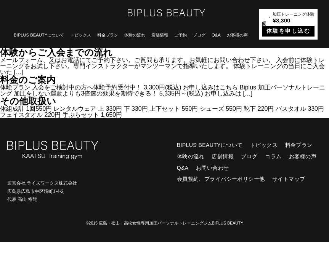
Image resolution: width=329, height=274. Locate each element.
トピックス (80, 35)
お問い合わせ (212, 168)
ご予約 (180, 35)
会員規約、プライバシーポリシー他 (221, 179)
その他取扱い (28, 101)
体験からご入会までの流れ (56, 52)
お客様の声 (237, 35)
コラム (273, 156)
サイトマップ (288, 179)
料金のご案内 (28, 80)
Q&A (216, 35)
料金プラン (107, 35)
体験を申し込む (288, 31)
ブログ (199, 35)
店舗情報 (159, 35)
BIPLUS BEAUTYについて (39, 35)
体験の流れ (134, 35)
